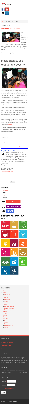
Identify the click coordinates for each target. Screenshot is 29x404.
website (10, 124)
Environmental (8, 299)
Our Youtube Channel (6, 345)
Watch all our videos (13, 202)
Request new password (8, 388)
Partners (5, 315)
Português (5, 195)
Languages (5, 318)
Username (4, 381)
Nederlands (5, 190)
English (4, 192)
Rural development (9, 310)
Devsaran (15, 401)
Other (5, 304)
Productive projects (9, 308)
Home (3, 21)
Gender (6, 301)
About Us (5, 313)
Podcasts (5, 311)
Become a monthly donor (7, 171)
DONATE (9, 211)
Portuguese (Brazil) (9, 325)
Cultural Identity (8, 296)
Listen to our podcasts (13, 206)
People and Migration (9, 306)
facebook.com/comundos (19, 146)
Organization (7, 303)
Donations (3, 348)
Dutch (5, 320)
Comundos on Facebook (7, 342)
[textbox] (5, 182)
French (6, 323)
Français (5, 194)
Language (3, 25)
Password (4, 385)
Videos (4, 292)
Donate (4, 329)
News (4, 317)
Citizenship (7, 294)
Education (6, 297)
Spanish (6, 327)
